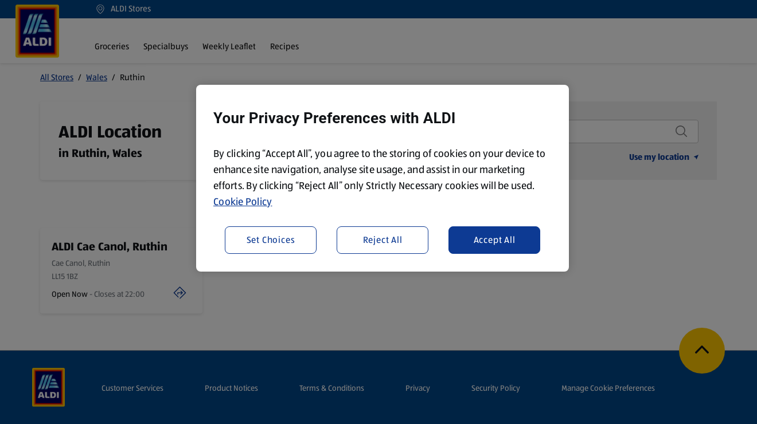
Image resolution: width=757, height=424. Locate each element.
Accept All (495, 239)
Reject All (383, 239)
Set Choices (271, 239)
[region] (382, 178)
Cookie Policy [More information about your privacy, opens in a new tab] (242, 201)
